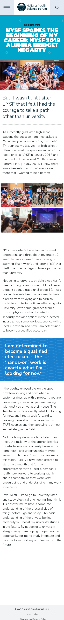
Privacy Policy (32, 614)
